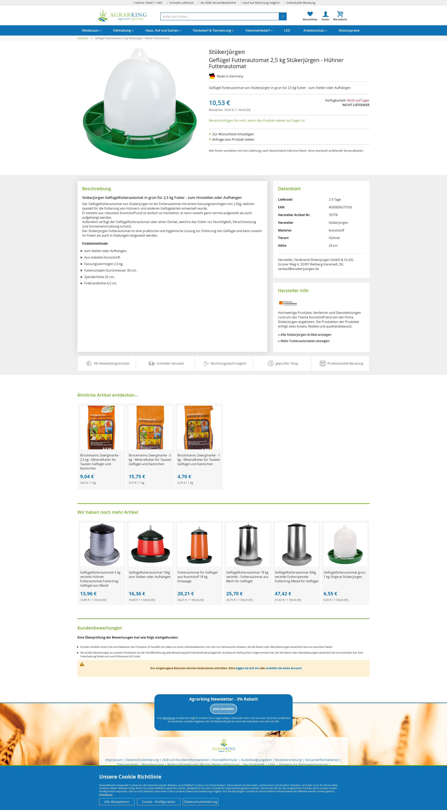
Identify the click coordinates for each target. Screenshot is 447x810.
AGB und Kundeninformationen (185, 760)
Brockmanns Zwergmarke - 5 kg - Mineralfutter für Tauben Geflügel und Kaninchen (150, 459)
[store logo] (122, 16)
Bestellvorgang (153, 764)
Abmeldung (168, 718)
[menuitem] (90, 30)
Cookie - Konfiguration (158, 802)
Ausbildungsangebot (256, 760)
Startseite (82, 38)
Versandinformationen (322, 760)
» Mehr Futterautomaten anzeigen (304, 341)
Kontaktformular (225, 760)
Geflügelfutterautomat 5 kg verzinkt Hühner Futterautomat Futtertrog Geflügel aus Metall (100, 579)
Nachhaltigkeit (254, 764)
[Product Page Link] (102, 448)
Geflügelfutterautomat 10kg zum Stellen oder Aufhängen (150, 574)
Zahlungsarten (127, 764)
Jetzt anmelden (223, 709)
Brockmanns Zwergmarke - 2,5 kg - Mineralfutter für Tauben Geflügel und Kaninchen (100, 461)
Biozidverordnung (288, 760)
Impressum (113, 760)
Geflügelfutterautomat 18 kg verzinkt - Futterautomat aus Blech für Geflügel (247, 576)
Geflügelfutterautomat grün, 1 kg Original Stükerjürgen (345, 574)
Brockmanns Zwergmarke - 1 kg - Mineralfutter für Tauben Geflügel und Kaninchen (198, 459)
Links (271, 764)
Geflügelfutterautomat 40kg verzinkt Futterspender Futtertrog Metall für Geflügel (296, 576)
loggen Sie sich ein (247, 668)
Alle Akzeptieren (117, 802)
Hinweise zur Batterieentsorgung (303, 764)
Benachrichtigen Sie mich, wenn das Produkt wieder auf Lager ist (257, 120)
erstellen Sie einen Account (284, 668)
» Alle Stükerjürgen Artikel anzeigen (304, 334)
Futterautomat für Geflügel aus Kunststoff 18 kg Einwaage (197, 576)
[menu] (223, 30)
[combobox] (223, 16)
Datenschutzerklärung (142, 760)
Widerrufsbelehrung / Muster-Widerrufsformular (203, 764)
